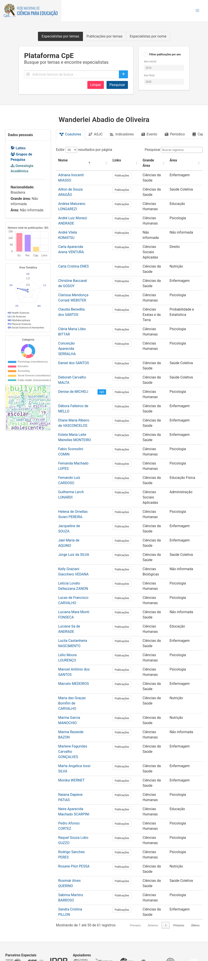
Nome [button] (63, 160)
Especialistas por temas (60, 36)
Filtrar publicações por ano (165, 54)
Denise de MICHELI (73, 366)
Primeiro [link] (127, 883)
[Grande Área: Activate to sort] (151, 160)
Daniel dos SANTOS (73, 337)
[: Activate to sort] (105, 160)
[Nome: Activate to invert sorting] (77, 160)
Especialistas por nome (148, 36)
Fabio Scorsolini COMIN (77, 423)
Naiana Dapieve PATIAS (76, 753)
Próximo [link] (178, 883)
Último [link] (195, 883)
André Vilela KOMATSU (76, 227)
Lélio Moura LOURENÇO (77, 624)
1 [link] (157, 883)
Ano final (149, 75)
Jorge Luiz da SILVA (73, 523)
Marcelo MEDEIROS (73, 652)
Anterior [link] (144, 883)
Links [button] (118, 160)
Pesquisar (117, 85)
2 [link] (166, 883)
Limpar (95, 85)
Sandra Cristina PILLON (76, 867)
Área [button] (173, 160)
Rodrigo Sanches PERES (77, 810)
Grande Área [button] (147, 160)
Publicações (123, 170)
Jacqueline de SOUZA (75, 495)
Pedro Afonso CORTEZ (76, 781)
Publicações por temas (104, 36)
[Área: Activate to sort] (185, 160)
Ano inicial (150, 61)
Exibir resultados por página (84, 150)
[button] (197, 10)
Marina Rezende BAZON (77, 695)
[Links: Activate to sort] (123, 160)
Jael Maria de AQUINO (75, 509)
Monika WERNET (71, 738)
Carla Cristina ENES (73, 251)
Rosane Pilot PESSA (74, 824)
